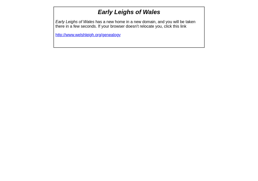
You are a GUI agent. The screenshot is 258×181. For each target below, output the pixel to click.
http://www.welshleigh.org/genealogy (88, 35)
